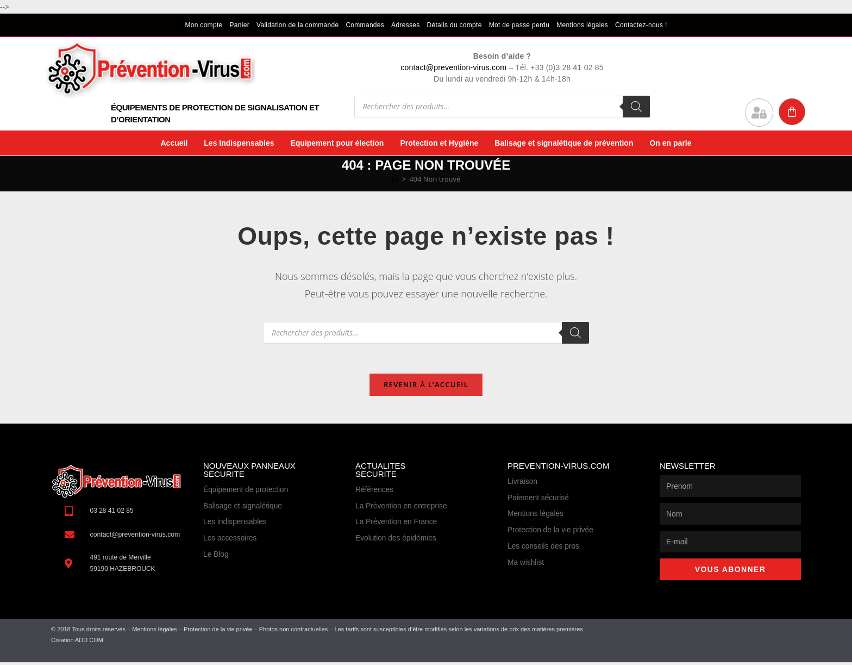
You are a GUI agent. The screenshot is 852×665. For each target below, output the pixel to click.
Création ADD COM (77, 642)
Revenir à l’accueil (426, 388)
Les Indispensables (239, 143)
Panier (240, 25)
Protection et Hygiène (439, 143)
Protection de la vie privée (218, 632)
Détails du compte (454, 25)
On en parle (670, 143)
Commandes (365, 25)
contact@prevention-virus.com (453, 67)
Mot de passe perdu (519, 25)
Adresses (405, 25)
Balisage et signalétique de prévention (563, 143)
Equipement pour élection (337, 143)
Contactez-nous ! (641, 25)
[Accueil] (395, 179)
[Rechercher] (636, 106)
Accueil (173, 143)
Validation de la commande (297, 25)
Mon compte (203, 25)
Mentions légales (582, 25)
